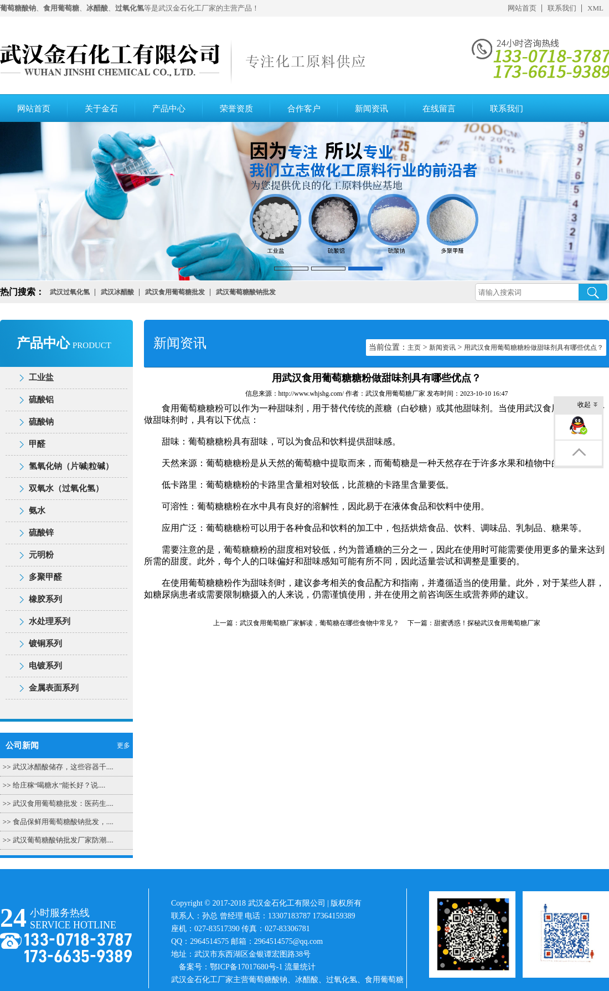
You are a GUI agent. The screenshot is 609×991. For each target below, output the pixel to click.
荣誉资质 (236, 108)
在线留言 (439, 108)
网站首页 (522, 8)
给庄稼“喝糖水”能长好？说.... (59, 785)
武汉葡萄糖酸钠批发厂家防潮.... (63, 840)
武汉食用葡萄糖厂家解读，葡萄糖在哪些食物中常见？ (319, 623)
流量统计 (300, 967)
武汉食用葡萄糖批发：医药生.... (63, 803)
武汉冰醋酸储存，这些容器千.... (63, 767)
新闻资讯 (371, 108)
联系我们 (562, 8)
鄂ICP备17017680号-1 (246, 967)
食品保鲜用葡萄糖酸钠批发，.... (63, 822)
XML (595, 8)
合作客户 (304, 108)
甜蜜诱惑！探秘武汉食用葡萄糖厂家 (487, 623)
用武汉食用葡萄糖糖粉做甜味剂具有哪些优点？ (533, 347)
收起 (587, 405)
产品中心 (168, 108)
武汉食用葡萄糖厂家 (395, 393)
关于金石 (101, 108)
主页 (414, 347)
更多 (123, 745)
